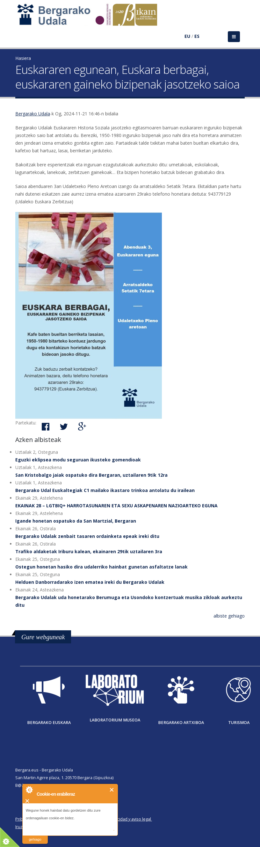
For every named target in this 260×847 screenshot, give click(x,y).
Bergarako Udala (32, 114)
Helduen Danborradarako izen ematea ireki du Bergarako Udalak (89, 582)
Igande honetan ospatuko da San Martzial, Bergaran (75, 521)
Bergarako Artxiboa (181, 722)
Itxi (112, 790)
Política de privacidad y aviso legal (119, 819)
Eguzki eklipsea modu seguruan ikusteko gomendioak (78, 460)
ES (196, 36)
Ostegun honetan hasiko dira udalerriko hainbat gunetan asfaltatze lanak (101, 567)
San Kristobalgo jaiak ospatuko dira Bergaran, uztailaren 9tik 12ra (91, 475)
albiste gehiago (229, 616)
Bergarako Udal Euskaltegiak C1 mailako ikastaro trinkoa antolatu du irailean (105, 490)
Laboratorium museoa (115, 720)
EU (187, 36)
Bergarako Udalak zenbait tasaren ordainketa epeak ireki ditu (87, 536)
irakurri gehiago (35, 835)
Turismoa (238, 722)
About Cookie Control (29, 789)
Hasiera (23, 58)
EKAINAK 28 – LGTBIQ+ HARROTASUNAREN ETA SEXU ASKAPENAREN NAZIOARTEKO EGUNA (116, 506)
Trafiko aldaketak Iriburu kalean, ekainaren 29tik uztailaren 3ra (88, 551)
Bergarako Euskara (49, 722)
